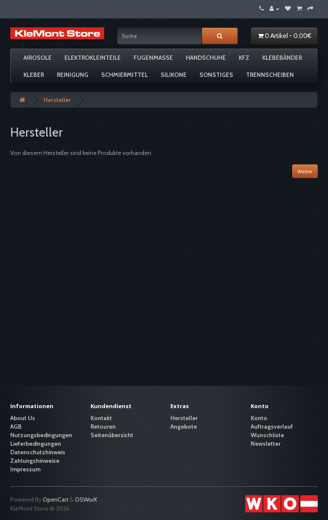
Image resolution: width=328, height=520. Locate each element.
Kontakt (101, 418)
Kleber (33, 75)
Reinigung (72, 75)
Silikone (174, 75)
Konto (259, 418)
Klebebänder (282, 57)
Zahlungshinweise (34, 460)
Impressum (25, 469)
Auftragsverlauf (272, 426)
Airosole (37, 57)
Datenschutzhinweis (37, 452)
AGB (16, 426)
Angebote (183, 426)
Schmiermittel (124, 75)
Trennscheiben (270, 75)
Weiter (305, 171)
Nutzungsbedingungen (41, 435)
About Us (22, 418)
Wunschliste (267, 435)
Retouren (103, 426)
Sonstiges (216, 75)
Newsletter (266, 443)
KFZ (244, 57)
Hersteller (57, 100)
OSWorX (86, 499)
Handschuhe (206, 57)
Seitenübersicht (112, 435)
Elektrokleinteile (92, 57)
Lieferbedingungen (35, 443)
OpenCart (55, 499)
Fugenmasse (153, 57)
